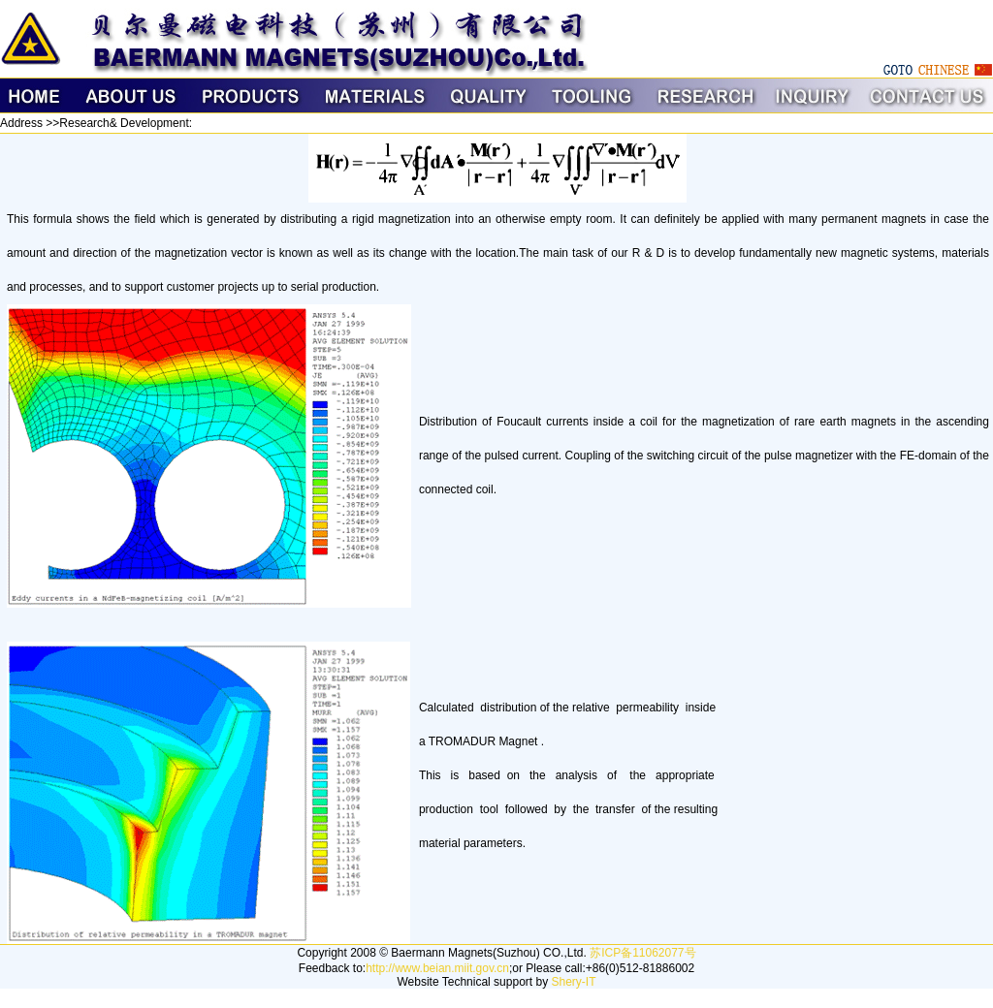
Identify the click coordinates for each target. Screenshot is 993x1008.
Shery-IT (573, 982)
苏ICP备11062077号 (642, 953)
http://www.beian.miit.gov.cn (437, 968)
